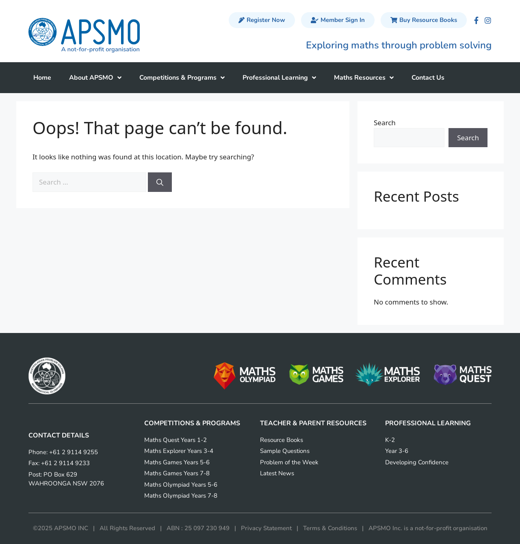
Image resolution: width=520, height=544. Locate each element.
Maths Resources (364, 77)
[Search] (160, 182)
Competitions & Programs (182, 77)
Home (42, 77)
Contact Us (428, 77)
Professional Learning (279, 77)
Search (385, 122)
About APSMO (95, 77)
